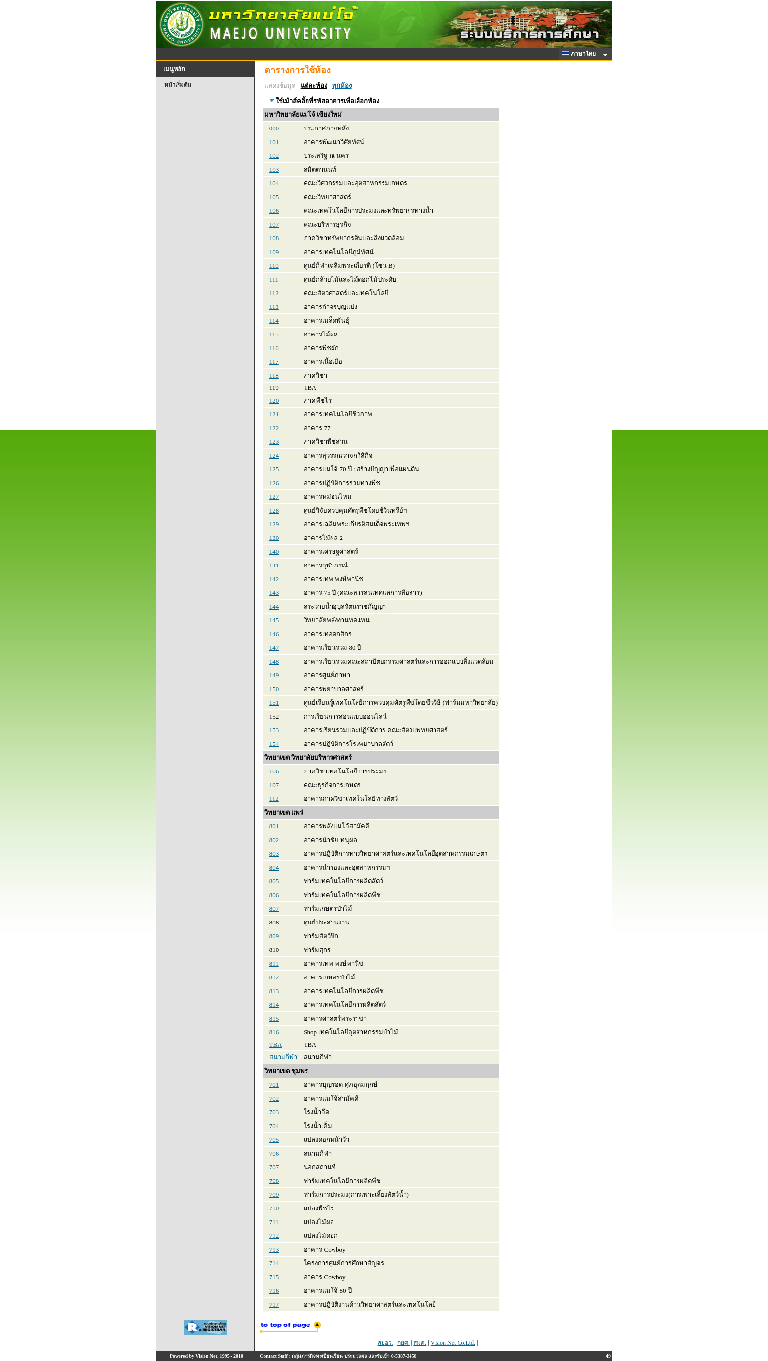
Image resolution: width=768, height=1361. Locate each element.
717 (274, 1304)
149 (274, 675)
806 (274, 895)
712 (274, 1235)
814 (274, 1004)
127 (274, 496)
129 (274, 524)
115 (274, 334)
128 (274, 510)
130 (274, 537)
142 (274, 579)
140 (274, 551)
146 (274, 634)
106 (274, 210)
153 (274, 730)
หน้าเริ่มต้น (177, 85)
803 (274, 853)
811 (274, 963)
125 (274, 469)
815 (274, 1018)
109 (274, 252)
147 (274, 647)
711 (274, 1222)
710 (274, 1208)
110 (274, 265)
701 (274, 1084)
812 (274, 977)
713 (274, 1249)
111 (274, 279)
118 (274, 375)
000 (274, 128)
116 (274, 348)
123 (274, 441)
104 (274, 183)
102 (274, 155)
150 (274, 689)
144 (274, 606)
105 (274, 197)
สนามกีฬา (283, 1057)
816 (274, 1032)
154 (274, 743)
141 (274, 565)
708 (274, 1180)
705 (274, 1139)
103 (274, 169)
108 (274, 238)
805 (274, 881)
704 (274, 1126)
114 (274, 320)
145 (274, 620)
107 (274, 224)
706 (274, 1153)
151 (274, 702)
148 (274, 661)
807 (274, 908)
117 (274, 361)
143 (274, 592)
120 (274, 400)
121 (274, 414)
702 (274, 1098)
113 (274, 306)
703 (274, 1112)
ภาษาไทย (580, 54)
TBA (275, 1044)
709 (274, 1194)
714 (274, 1263)
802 (274, 840)
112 (274, 293)
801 (274, 826)
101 (274, 142)
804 (274, 867)
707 (274, 1167)
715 (274, 1277)
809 (274, 936)
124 (274, 455)
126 (274, 483)
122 (274, 428)
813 (274, 991)
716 (274, 1290)
